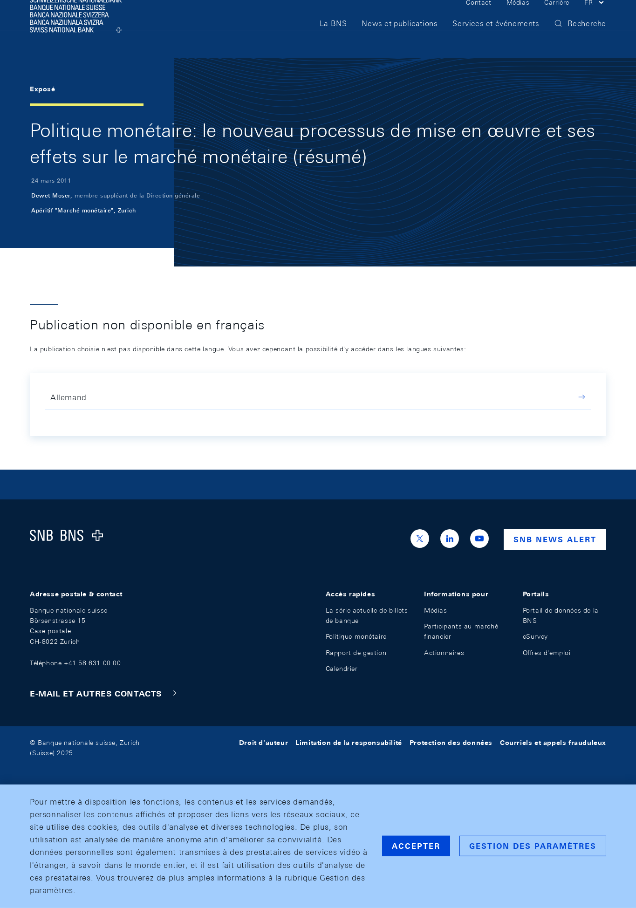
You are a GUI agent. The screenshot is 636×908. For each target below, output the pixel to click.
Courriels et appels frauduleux (553, 742)
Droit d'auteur (263, 742)
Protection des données (451, 742)
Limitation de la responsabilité (348, 742)
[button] (595, 17)
